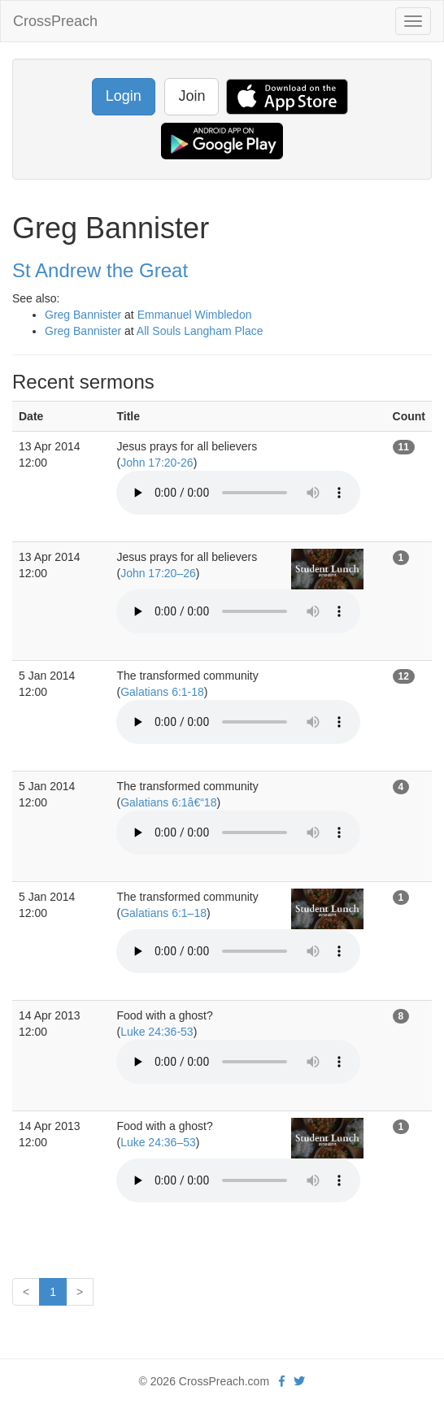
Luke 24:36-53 (157, 1031)
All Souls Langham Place (200, 330)
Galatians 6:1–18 (163, 912)
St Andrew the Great (100, 270)
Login (123, 96)
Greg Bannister (83, 314)
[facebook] (282, 1381)
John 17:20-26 (157, 462)
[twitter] (299, 1381)
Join (191, 96)
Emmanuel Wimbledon (194, 314)
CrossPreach (55, 21)
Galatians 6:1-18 (162, 691)
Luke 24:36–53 (158, 1142)
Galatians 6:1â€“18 (168, 802)
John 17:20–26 (158, 573)
